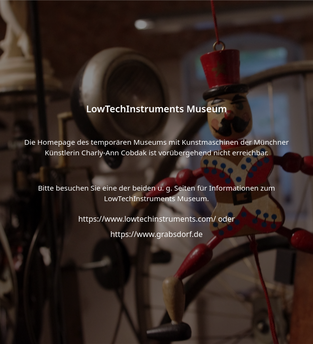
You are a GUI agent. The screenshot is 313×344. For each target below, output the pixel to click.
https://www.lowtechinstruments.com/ (147, 219)
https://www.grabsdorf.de (156, 234)
